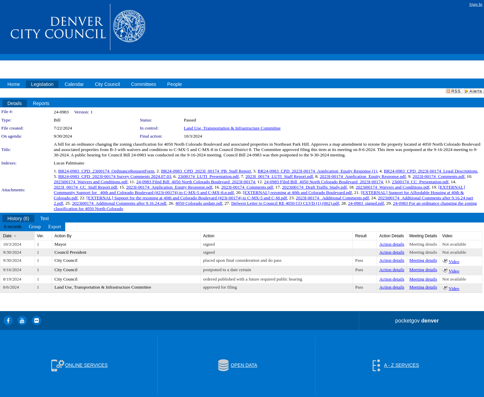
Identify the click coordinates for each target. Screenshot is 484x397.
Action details (391, 244)
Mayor (60, 244)
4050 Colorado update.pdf (199, 203)
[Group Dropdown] (35, 227)
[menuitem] (12, 227)
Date (7, 236)
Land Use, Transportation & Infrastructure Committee (232, 128)
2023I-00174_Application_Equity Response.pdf (363, 176)
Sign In (475, 4)
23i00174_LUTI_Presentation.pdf (208, 176)
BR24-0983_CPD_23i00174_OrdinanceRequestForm (106, 170)
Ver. (40, 236)
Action (208, 236)
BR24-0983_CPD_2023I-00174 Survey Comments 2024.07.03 (114, 176)
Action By (63, 236)
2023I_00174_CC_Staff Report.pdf (85, 187)
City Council (66, 260)
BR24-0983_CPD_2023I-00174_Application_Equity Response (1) (317, 170)
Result (361, 236)
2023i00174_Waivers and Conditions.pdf (90, 181)
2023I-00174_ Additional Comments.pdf (332, 197)
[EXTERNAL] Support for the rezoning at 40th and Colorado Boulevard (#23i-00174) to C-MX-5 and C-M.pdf (186, 197)
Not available (454, 244)
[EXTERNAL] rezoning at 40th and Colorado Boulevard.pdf (297, 192)
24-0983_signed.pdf (366, 203)
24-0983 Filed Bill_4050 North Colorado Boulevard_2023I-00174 (195, 181)
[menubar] (32, 226)
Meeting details (423, 244)
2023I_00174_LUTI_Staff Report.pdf (279, 176)
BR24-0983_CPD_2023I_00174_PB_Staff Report (206, 170)
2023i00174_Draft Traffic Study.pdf (314, 187)
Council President (70, 252)
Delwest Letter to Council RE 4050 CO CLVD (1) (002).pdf (285, 203)
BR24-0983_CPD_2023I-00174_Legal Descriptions (430, 170)
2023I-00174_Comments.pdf (438, 176)
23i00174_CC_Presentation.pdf (420, 181)
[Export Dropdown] (54, 227)
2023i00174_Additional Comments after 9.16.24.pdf (119, 203)
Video (454, 261)
